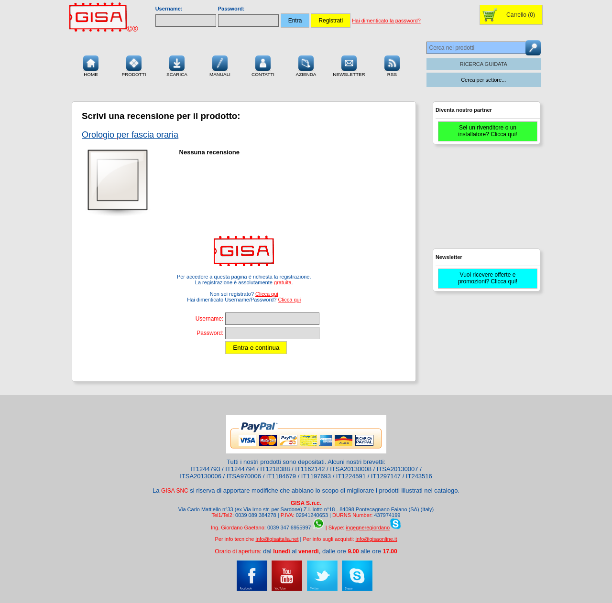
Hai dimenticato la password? (386, 20)
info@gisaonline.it (376, 539)
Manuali (219, 65)
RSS (392, 65)
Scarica (176, 65)
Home (90, 65)
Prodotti (133, 65)
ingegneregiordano (368, 527)
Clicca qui (266, 294)
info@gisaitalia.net (276, 539)
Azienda (306, 65)
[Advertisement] (485, 200)
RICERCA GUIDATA (483, 64)
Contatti (262, 65)
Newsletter (349, 65)
